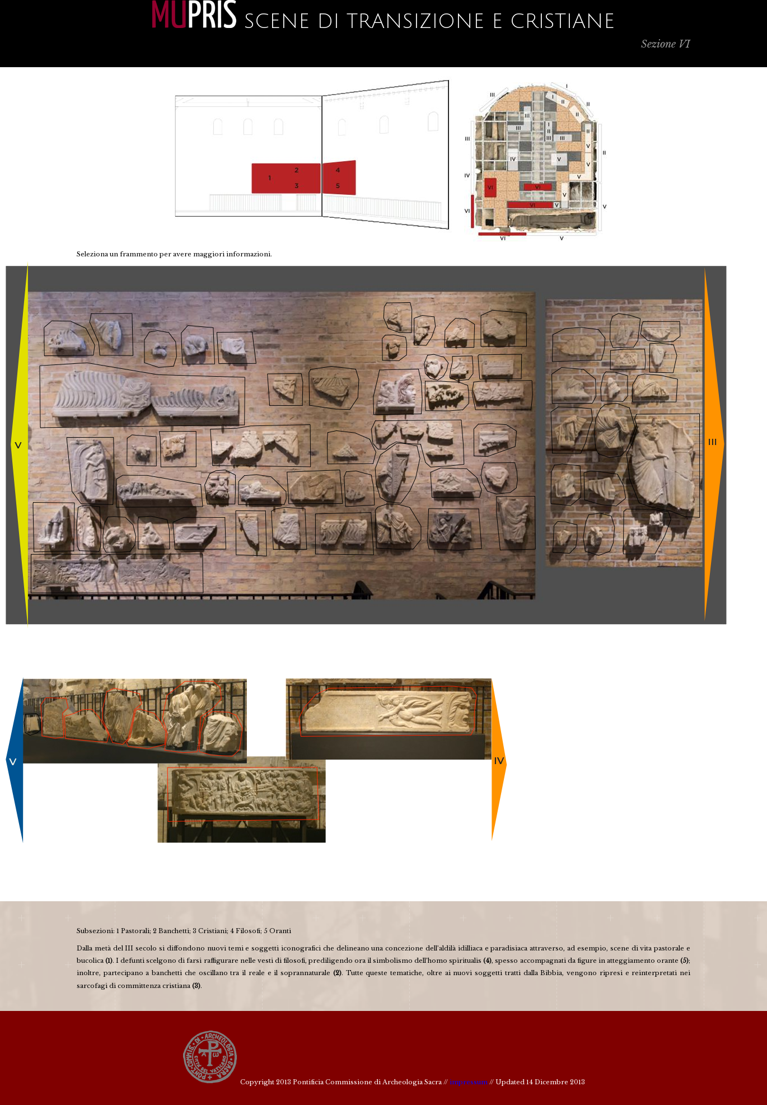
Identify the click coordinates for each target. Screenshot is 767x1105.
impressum (469, 1082)
